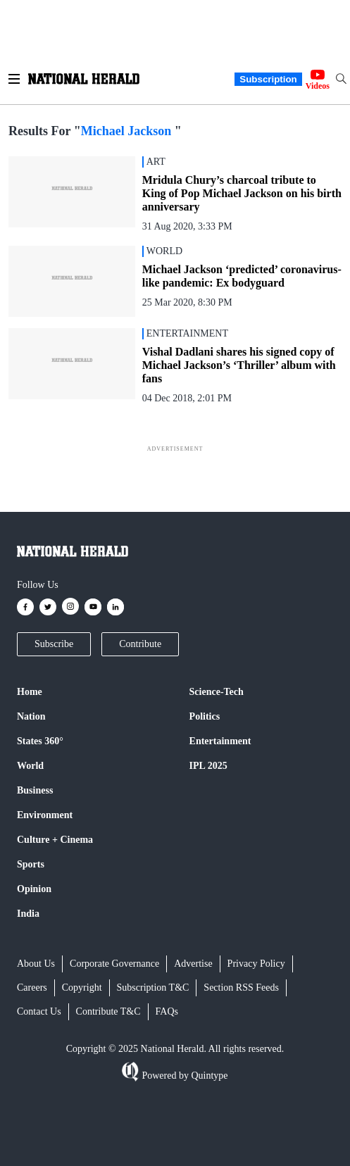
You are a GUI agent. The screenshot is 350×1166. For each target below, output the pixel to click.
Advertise (193, 963)
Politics (204, 716)
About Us (36, 963)
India (28, 913)
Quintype (208, 1075)
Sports (30, 864)
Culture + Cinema (55, 839)
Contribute (140, 644)
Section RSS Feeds (241, 987)
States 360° (40, 741)
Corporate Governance (114, 963)
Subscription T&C (153, 987)
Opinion (34, 889)
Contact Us (39, 1011)
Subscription (267, 79)
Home (29, 692)
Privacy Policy (256, 963)
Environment (45, 815)
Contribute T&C (108, 1011)
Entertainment (220, 741)
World (30, 765)
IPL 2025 (208, 765)
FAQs (167, 1011)
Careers (32, 987)
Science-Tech (216, 692)
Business (35, 790)
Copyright (82, 987)
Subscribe (54, 644)
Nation (31, 716)
